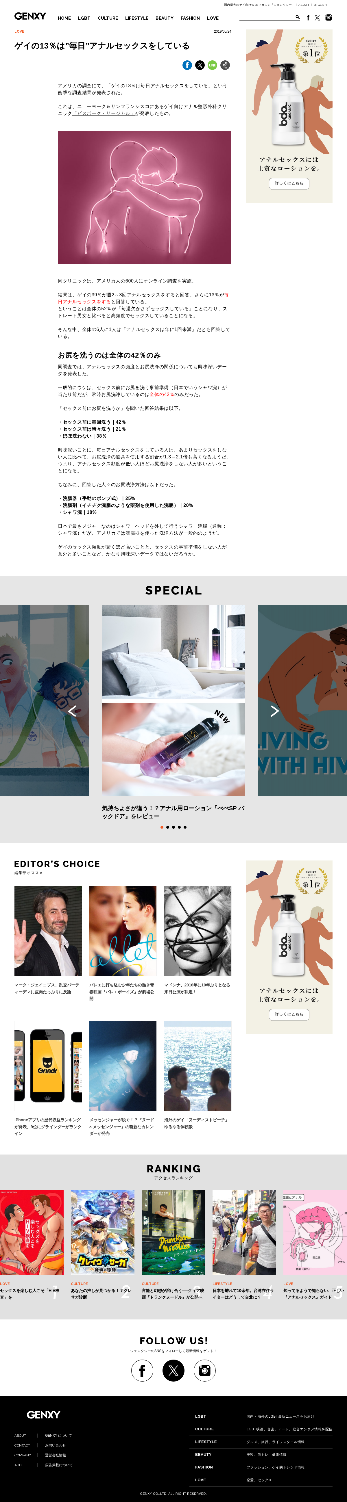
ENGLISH (320, 4)
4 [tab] (179, 827)
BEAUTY (165, 18)
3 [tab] (173, 827)
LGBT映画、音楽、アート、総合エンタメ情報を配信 (264, 1429)
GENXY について (43, 1436)
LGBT (84, 18)
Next (275, 711)
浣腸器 (132, 533)
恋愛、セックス (233, 1480)
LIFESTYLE (136, 18)
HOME (64, 18)
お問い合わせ (40, 1445)
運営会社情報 (40, 1455)
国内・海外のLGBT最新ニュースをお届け (254, 1416)
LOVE (213, 18)
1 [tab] (161, 827)
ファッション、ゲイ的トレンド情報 (250, 1467)
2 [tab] (167, 827)
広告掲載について (43, 1465)
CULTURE (108, 18)
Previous (72, 711)
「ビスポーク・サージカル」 (103, 113)
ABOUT (304, 4)
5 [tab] (185, 827)
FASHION (190, 18)
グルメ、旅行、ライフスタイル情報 (250, 1442)
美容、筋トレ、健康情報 (241, 1455)
